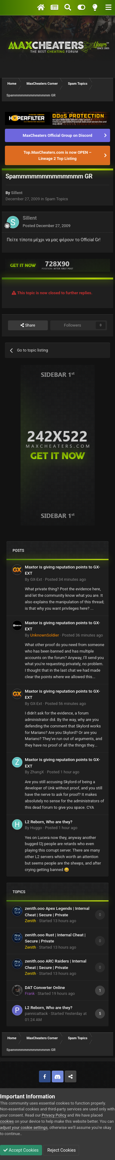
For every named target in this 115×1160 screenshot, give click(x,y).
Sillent (16, 192)
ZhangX (37, 772)
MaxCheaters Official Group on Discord (57, 135)
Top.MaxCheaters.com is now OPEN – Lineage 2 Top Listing (57, 155)
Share (28, 325)
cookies (7, 1121)
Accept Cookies (21, 1150)
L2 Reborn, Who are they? (48, 821)
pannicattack (36, 1013)
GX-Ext (36, 579)
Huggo (36, 827)
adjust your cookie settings (24, 1127)
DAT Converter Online (45, 987)
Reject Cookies (61, 1150)
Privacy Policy (54, 1115)
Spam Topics (56, 199)
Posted (47, 225)
